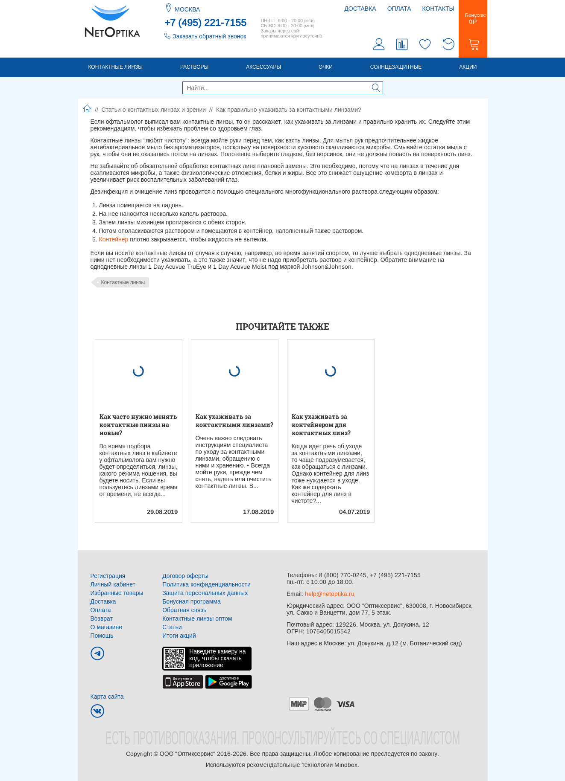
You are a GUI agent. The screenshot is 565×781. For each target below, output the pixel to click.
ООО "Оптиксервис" (187, 753)
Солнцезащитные (396, 67)
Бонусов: (473, 18)
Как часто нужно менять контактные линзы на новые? (138, 424)
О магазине (107, 627)
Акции (468, 67)
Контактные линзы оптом (197, 618)
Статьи (172, 627)
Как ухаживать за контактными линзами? (234, 420)
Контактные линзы (115, 67)
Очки (326, 67)
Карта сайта (107, 696)
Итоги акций (179, 635)
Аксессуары (263, 67)
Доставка (360, 8)
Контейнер (114, 239)
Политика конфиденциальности (206, 584)
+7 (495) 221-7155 (205, 22)
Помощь (102, 635)
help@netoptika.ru (329, 593)
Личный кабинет (113, 584)
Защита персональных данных (205, 592)
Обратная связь (184, 610)
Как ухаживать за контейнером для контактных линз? (321, 424)
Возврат (102, 618)
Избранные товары (117, 592)
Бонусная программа (191, 601)
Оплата (399, 8)
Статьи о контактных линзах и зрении (154, 109)
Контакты (438, 8)
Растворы (194, 67)
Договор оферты (185, 575)
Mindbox (345, 764)
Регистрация (108, 575)
